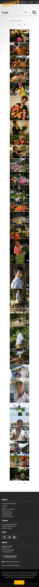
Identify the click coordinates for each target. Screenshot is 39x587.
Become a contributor (8, 509)
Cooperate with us (7, 513)
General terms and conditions (11, 565)
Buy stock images (7, 528)
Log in (25, 2)
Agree (19, 582)
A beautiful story (7, 515)
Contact (4, 507)
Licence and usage (7, 516)
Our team (4, 505)
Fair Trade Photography (9, 503)
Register (31, 2)
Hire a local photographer (9, 524)
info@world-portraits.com (12, 562)
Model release (6, 511)
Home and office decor (9, 526)
